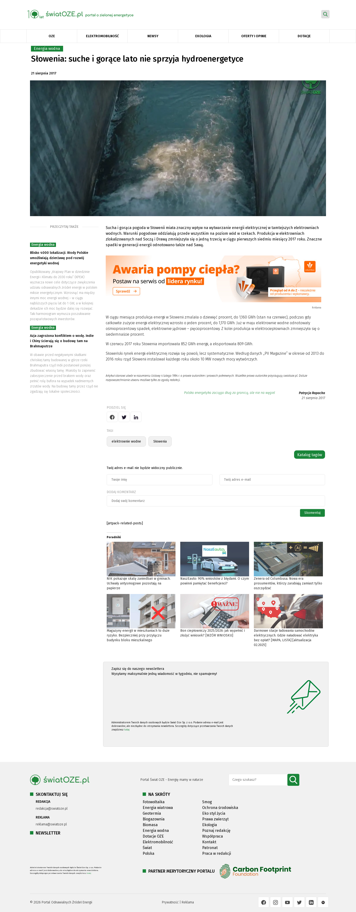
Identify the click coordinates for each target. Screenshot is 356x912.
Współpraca (212, 836)
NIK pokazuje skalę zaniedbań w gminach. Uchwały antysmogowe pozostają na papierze (138, 583)
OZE (52, 36)
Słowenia (160, 441)
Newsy (152, 36)
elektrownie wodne (126, 441)
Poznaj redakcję (216, 830)
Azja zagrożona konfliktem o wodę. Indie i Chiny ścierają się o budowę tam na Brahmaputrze (62, 341)
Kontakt (209, 842)
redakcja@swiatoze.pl (52, 809)
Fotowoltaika (154, 802)
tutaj (127, 729)
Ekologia (203, 36)
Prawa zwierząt (215, 819)
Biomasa (150, 825)
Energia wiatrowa (158, 807)
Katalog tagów (309, 455)
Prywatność (170, 902)
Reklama (188, 902)
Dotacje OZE (153, 836)
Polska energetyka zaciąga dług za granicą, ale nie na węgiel (229, 393)
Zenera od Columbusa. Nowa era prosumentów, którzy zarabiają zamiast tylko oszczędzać (288, 583)
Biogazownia (154, 819)
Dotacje (304, 36)
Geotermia (152, 813)
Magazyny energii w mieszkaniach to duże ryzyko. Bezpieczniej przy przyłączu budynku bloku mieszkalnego (138, 635)
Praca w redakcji (216, 853)
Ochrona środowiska (220, 807)
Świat (147, 847)
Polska (148, 853)
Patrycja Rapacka (312, 393)
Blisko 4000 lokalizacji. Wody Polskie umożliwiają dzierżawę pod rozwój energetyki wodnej (59, 258)
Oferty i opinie (253, 36)
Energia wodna (47, 48)
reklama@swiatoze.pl (51, 824)
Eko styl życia (213, 813)
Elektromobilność (102, 36)
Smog (207, 802)
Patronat (210, 847)
